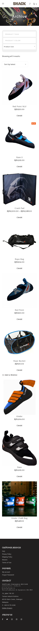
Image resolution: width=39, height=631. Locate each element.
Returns (4, 560)
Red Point (19, 310)
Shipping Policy (7, 557)
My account (6, 572)
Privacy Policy (6, 554)
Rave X (19, 157)
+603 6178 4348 (9, 605)
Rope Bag (19, 259)
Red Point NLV (20, 106)
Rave (19, 467)
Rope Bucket (19, 361)
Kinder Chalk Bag (19, 518)
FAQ (3, 551)
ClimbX (19, 115)
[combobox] (15, 64)
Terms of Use (6, 563)
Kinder (19, 416)
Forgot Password (8, 575)
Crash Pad (19, 208)
